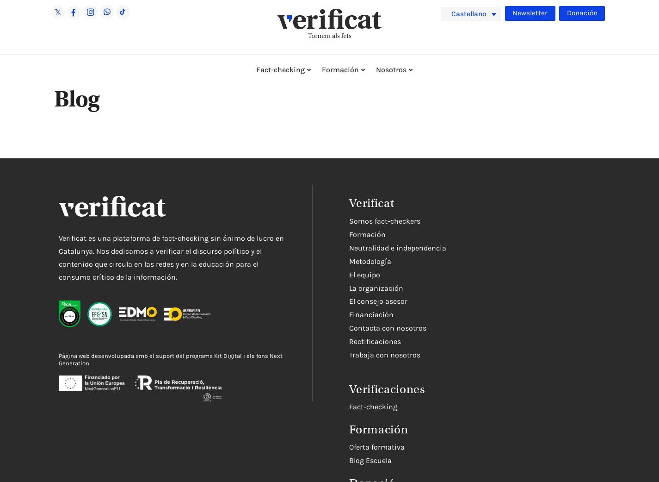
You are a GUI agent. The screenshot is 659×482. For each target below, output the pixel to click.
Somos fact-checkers (384, 221)
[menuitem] (471, 14)
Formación (340, 69)
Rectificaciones (375, 341)
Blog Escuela (370, 460)
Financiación (371, 314)
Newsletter (529, 13)
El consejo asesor (378, 301)
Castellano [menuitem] (470, 14)
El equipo (364, 274)
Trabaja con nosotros (384, 355)
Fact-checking (280, 69)
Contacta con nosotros (387, 328)
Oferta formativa (377, 447)
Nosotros (391, 69)
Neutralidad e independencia (397, 248)
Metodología (370, 261)
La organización (376, 288)
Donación (582, 13)
